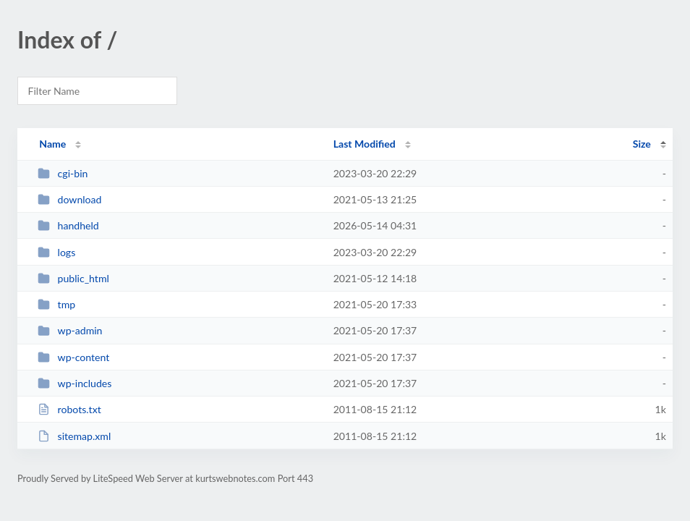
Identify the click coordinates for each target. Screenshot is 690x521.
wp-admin (70, 330)
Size (642, 143)
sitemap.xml (74, 436)
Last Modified (364, 143)
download (69, 199)
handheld (68, 225)
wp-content (73, 357)
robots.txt (69, 409)
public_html (73, 278)
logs (56, 252)
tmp (56, 304)
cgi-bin (63, 173)
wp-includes (74, 383)
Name (52, 143)
